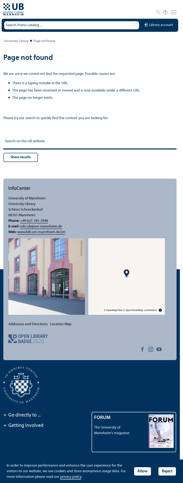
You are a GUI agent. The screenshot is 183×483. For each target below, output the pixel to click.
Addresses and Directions (28, 324)
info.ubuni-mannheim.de (41, 227)
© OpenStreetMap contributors (140, 310)
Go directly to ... (22, 415)
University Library (16, 41)
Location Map (60, 324)
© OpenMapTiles (113, 310)
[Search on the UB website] (90, 141)
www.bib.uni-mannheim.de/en (41, 232)
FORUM (102, 417)
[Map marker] (126, 273)
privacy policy (70, 477)
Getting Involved (23, 425)
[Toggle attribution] (160, 310)
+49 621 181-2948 (34, 221)
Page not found (44, 41)
